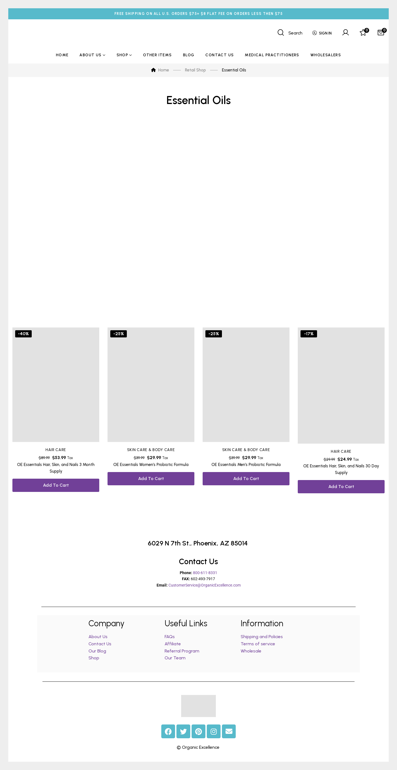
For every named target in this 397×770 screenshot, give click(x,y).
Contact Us (99, 643)
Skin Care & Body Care (151, 449)
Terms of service (258, 643)
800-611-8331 (205, 573)
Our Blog (97, 651)
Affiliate (173, 643)
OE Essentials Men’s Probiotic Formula (246, 464)
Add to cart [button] (56, 485)
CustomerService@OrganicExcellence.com (204, 585)
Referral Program (182, 651)
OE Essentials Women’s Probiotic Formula (151, 464)
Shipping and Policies (262, 636)
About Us (98, 636)
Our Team (175, 657)
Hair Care (55, 449)
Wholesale (251, 651)
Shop (93, 657)
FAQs (170, 636)
